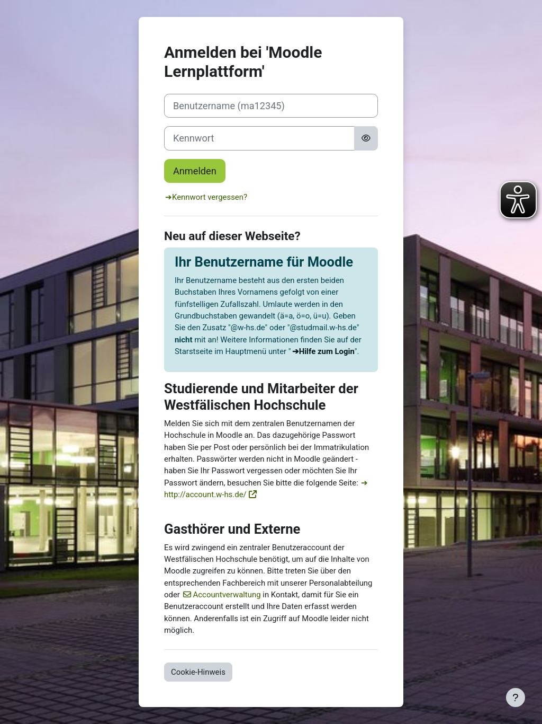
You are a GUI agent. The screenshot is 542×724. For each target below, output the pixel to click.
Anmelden (194, 170)
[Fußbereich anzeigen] (515, 697)
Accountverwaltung (227, 594)
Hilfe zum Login (327, 351)
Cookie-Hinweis (198, 672)
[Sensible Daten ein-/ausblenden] (366, 138)
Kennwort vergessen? (209, 197)
